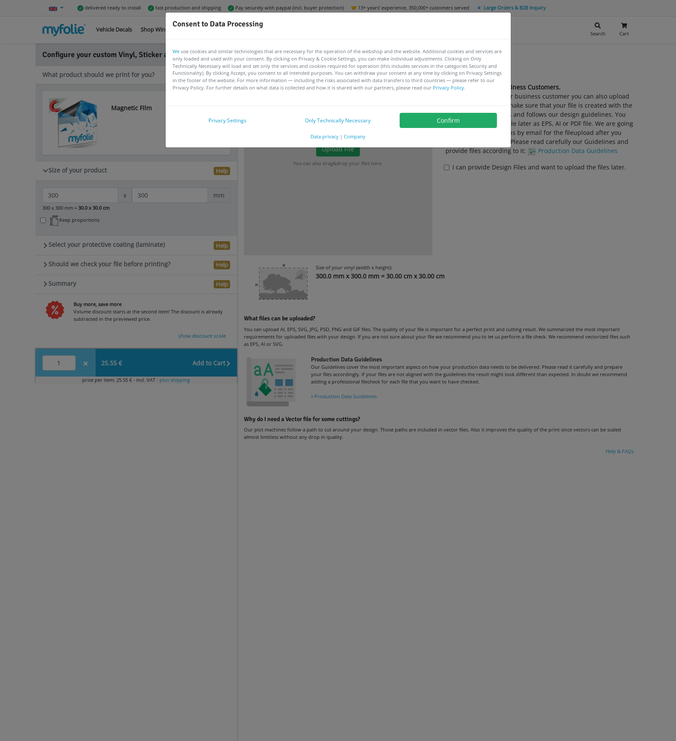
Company (354, 136)
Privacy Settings (227, 120)
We (176, 51)
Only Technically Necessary (338, 120)
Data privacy (325, 136)
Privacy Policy (448, 87)
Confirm (448, 120)
